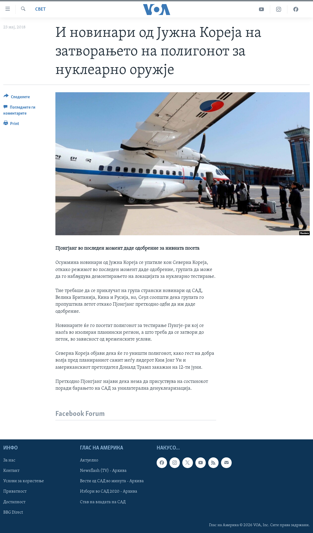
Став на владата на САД (103, 502)
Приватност (14, 492)
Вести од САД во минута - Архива (112, 481)
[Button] (17, 97)
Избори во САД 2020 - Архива (108, 492)
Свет (40, 9)
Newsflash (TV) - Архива (103, 471)
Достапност (14, 502)
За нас (9, 460)
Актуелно (89, 460)
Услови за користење (23, 481)
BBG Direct (13, 512)
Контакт (11, 471)
